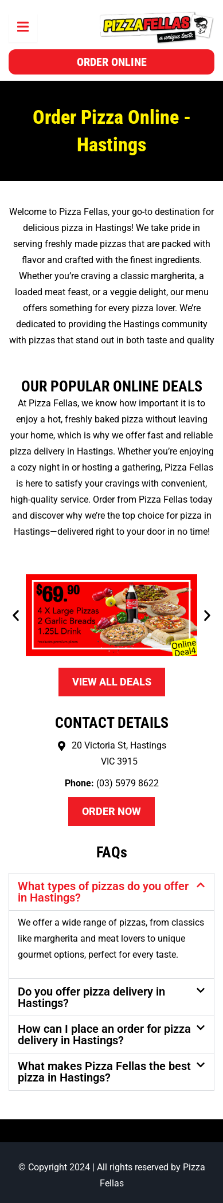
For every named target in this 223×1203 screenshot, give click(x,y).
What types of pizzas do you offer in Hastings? (103, 891)
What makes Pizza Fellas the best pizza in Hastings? (104, 1071)
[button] (16, 615)
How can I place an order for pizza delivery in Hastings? (104, 1034)
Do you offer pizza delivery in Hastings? (91, 997)
